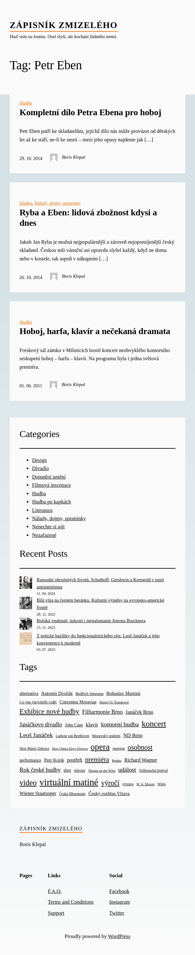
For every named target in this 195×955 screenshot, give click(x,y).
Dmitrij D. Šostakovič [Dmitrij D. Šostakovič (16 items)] (114, 702)
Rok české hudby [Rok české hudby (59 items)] (40, 769)
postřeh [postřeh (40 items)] (74, 760)
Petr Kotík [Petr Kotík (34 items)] (54, 760)
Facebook (119, 891)
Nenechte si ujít (48, 527)
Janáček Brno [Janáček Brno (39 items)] (139, 712)
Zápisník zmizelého (64, 25)
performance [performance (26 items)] (30, 760)
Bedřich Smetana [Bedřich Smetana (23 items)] (89, 693)
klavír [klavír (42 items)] (92, 725)
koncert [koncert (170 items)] (154, 723)
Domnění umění (49, 477)
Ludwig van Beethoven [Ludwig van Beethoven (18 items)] (72, 736)
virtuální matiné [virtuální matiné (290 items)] (69, 782)
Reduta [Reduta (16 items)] (116, 760)
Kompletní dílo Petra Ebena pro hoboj (90, 112)
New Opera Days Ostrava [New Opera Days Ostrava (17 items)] (70, 748)
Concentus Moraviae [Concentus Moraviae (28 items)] (77, 701)
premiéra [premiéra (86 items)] (97, 759)
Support (56, 913)
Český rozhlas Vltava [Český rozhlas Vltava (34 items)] (109, 793)
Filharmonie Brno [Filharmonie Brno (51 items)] (102, 712)
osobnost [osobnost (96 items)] (140, 747)
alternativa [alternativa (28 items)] (29, 693)
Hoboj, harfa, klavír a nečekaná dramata (95, 331)
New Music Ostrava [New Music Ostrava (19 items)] (34, 749)
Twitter (116, 913)
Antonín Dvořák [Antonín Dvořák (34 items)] (57, 693)
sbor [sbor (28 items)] (67, 770)
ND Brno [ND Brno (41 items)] (132, 735)
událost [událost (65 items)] (127, 769)
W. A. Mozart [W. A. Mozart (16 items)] (145, 784)
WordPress (119, 936)
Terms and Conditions (71, 902)
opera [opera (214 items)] (100, 747)
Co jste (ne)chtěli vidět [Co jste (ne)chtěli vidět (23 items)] (38, 702)
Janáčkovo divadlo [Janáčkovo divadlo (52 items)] (41, 724)
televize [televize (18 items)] (79, 770)
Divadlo (40, 468)
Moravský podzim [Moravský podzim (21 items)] (106, 736)
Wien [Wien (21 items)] (162, 784)
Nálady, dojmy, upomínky (57, 203)
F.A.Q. (55, 891)
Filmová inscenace (51, 485)
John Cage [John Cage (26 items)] (74, 725)
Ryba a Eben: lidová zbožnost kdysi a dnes (88, 217)
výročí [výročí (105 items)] (110, 783)
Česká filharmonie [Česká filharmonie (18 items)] (72, 794)
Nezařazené (44, 535)
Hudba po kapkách (51, 502)
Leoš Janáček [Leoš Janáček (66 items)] (36, 734)
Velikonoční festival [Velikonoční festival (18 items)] (153, 770)
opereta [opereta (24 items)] (119, 748)
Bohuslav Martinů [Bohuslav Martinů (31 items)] (123, 693)
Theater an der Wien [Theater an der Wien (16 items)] (101, 770)
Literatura (42, 510)
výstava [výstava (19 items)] (128, 784)
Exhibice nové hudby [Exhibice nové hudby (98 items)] (49, 711)
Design (39, 460)
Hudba (26, 102)
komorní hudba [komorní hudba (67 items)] (120, 724)
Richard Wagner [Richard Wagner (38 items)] (140, 760)
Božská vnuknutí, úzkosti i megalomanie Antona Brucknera (91, 620)
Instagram (119, 902)
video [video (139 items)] (28, 782)
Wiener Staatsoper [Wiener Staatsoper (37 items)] (38, 793)
